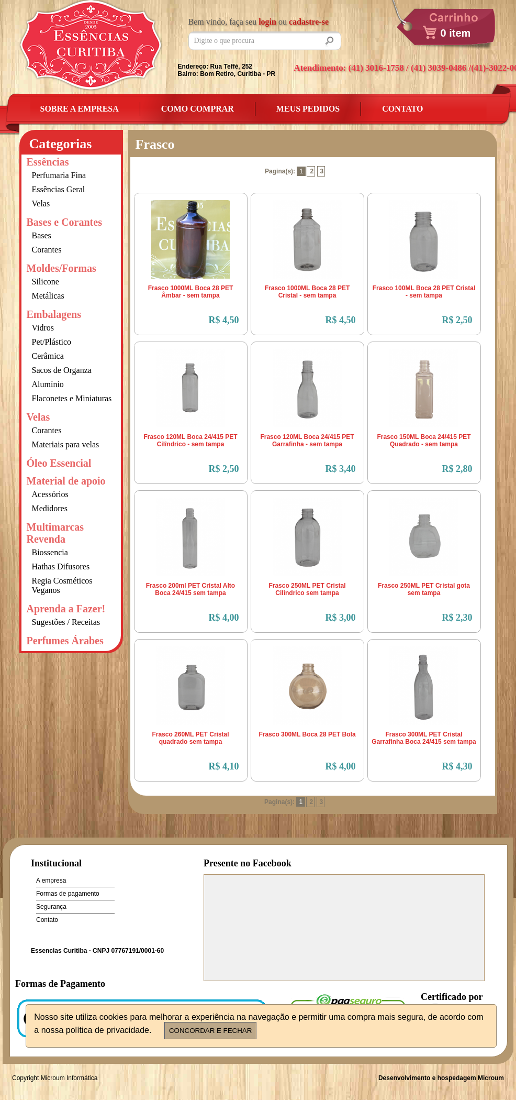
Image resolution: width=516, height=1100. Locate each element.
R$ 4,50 (224, 320)
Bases (41, 235)
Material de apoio (66, 481)
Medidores (50, 508)
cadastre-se (309, 21)
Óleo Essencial (59, 463)
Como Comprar (197, 108)
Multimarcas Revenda (55, 533)
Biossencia (50, 552)
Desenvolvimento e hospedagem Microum (441, 1078)
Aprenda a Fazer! (66, 608)
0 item (456, 33)
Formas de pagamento (67, 893)
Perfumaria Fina (59, 175)
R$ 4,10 (224, 766)
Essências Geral (58, 189)
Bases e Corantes (64, 222)
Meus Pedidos (308, 108)
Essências (48, 162)
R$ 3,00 (341, 617)
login (267, 21)
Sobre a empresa (79, 108)
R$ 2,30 (457, 617)
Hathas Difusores (61, 566)
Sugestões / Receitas (66, 622)
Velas (41, 203)
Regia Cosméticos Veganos (62, 585)
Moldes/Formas (61, 268)
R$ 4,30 (457, 766)
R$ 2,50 (457, 320)
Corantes (47, 249)
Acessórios (50, 494)
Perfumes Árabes (65, 640)
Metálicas (48, 295)
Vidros (43, 327)
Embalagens (54, 314)
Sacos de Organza (62, 370)
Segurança (51, 906)
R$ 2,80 (457, 469)
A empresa (51, 880)
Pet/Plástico (52, 341)
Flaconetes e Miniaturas (72, 398)
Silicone (45, 281)
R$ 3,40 (341, 469)
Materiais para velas (65, 444)
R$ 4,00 (224, 617)
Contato (402, 108)
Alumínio (48, 384)
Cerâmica (48, 355)
